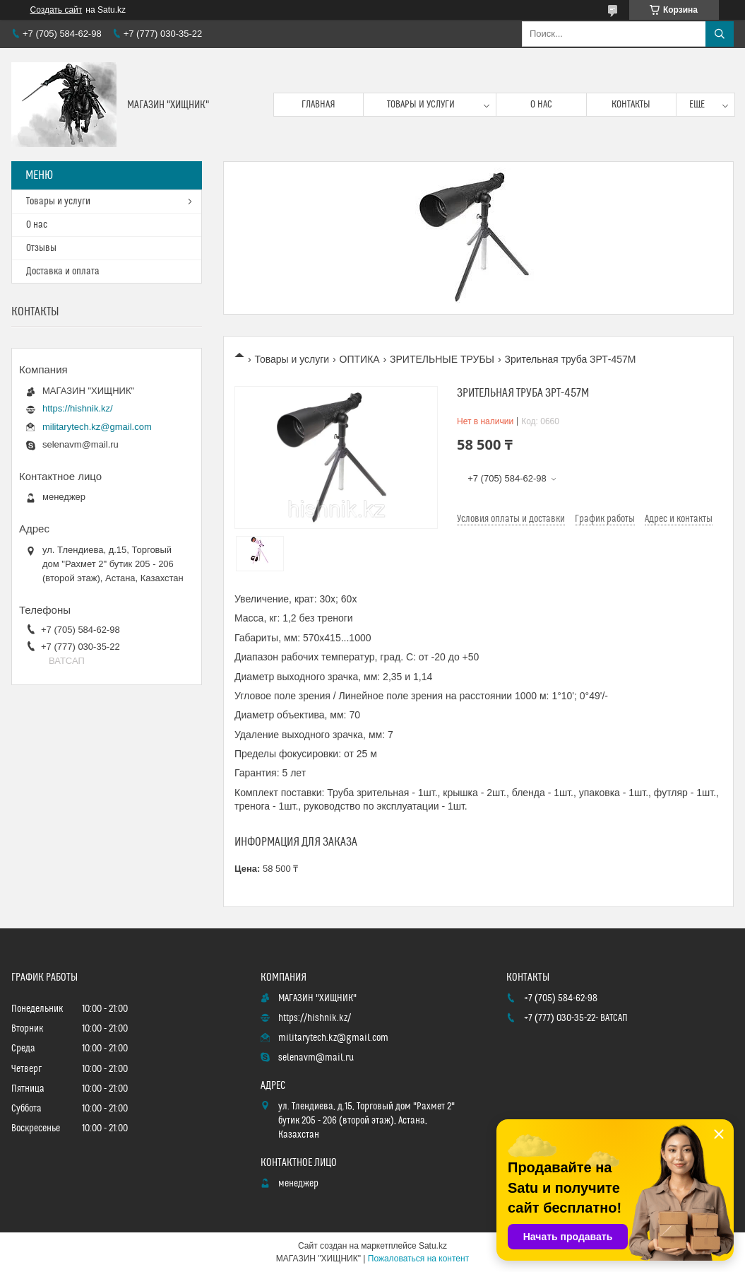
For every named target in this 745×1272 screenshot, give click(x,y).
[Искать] (719, 34)
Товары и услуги (421, 104)
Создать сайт (56, 10)
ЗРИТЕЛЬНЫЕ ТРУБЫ (442, 359)
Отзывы (41, 248)
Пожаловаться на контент (418, 1259)
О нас (541, 104)
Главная (318, 104)
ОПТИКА (360, 359)
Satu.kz (433, 1246)
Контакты (631, 104)
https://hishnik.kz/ (77, 408)
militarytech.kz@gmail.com (97, 426)
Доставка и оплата (63, 271)
